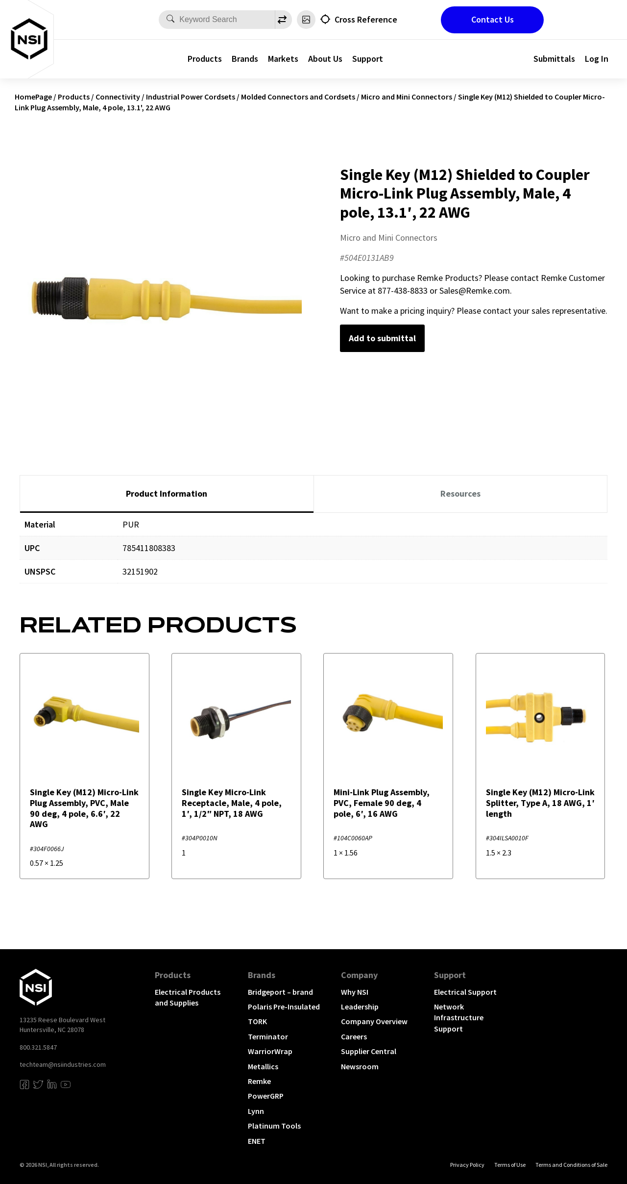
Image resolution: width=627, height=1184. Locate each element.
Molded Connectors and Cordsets (298, 96)
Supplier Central (368, 1051)
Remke (259, 1081)
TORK (257, 1021)
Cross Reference (366, 19)
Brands (245, 58)
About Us (325, 58)
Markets (283, 58)
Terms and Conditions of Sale (571, 1164)
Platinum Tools (274, 1126)
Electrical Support (465, 992)
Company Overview (374, 1021)
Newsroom (360, 1066)
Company (359, 975)
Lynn (256, 1111)
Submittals (554, 58)
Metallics (263, 1066)
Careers (354, 1036)
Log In (596, 58)
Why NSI (354, 992)
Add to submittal (382, 338)
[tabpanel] (313, 555)
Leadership (360, 1006)
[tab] (167, 494)
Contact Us (492, 19)
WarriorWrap (270, 1051)
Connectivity (118, 96)
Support (367, 58)
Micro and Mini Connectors (406, 96)
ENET (256, 1141)
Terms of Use (510, 1164)
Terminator (268, 1036)
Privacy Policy (467, 1164)
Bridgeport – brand (280, 992)
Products (205, 58)
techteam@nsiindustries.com (63, 1064)
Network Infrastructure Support (458, 1017)
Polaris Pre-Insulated (284, 1006)
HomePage (33, 96)
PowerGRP (266, 1096)
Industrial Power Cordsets (190, 96)
